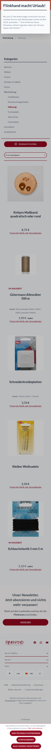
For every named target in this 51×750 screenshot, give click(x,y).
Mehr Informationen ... (36, 728)
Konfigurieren (26, 740)
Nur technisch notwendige (26, 733)
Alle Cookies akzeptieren (26, 746)
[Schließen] (48, 3)
